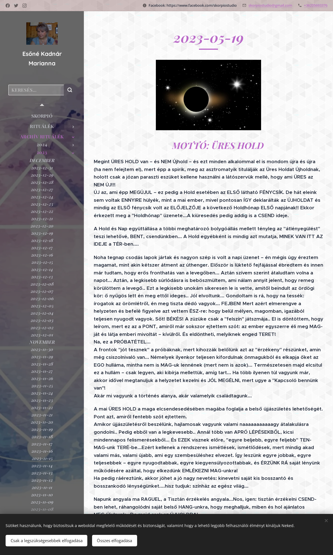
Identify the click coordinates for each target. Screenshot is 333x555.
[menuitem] (42, 116)
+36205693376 (315, 5)
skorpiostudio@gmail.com (270, 5)
